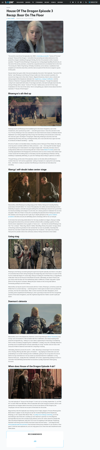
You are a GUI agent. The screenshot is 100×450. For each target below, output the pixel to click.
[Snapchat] (83, 2)
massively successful (43, 56)
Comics (53, 2)
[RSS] (86, 2)
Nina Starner (11, 18)
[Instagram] (78, 2)
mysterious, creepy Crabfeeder (44, 79)
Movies (28, 2)
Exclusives (20, 2)
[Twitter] (75, 2)
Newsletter (93, 2)
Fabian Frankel (48, 150)
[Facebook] (70, 2)
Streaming (39, 2)
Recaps (47, 2)
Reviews (60, 2)
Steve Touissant (52, 337)
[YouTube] (73, 2)
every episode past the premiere (18, 424)
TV (33, 2)
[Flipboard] (81, 2)
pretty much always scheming (43, 415)
